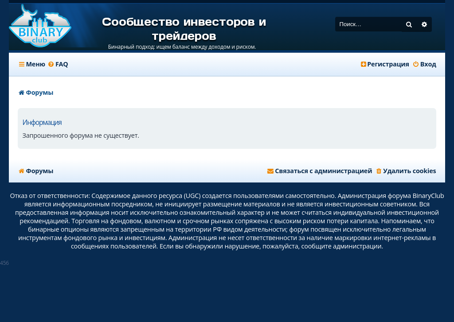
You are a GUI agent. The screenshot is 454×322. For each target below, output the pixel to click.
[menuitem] (57, 64)
